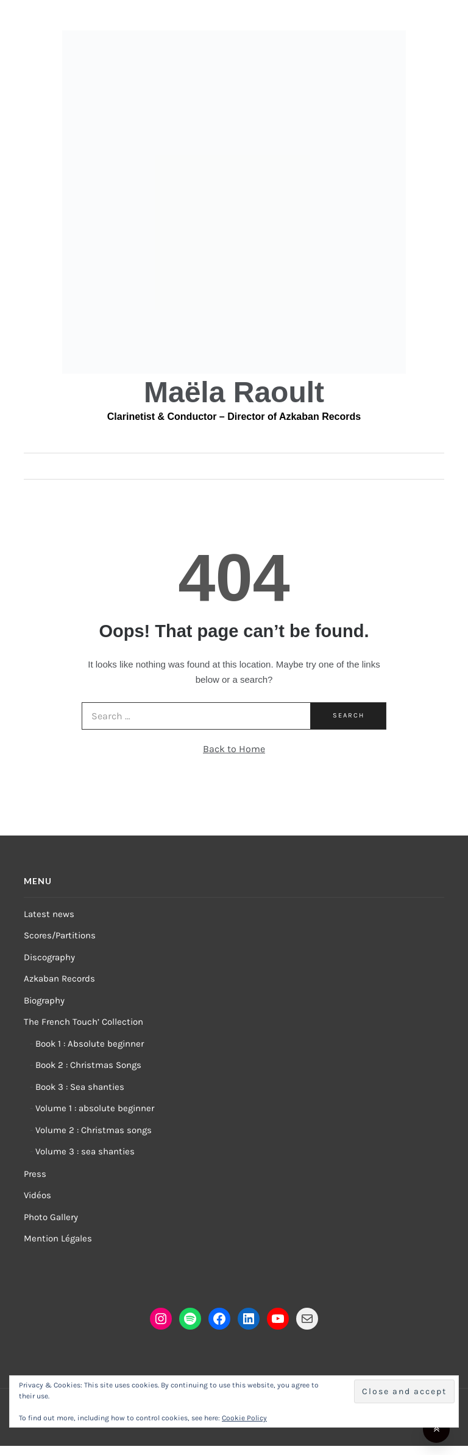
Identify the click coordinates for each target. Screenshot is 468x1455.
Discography (49, 957)
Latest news (49, 914)
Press (35, 1173)
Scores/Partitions (60, 935)
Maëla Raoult (234, 392)
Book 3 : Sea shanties (79, 1086)
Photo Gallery (51, 1217)
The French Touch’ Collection (83, 1021)
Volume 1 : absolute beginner (94, 1108)
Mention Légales (58, 1238)
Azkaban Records (59, 978)
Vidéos (37, 1195)
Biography (44, 1000)
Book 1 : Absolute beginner (89, 1043)
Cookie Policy (244, 1418)
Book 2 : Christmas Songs (88, 1064)
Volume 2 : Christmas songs (93, 1130)
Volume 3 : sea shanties (85, 1151)
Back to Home (234, 749)
